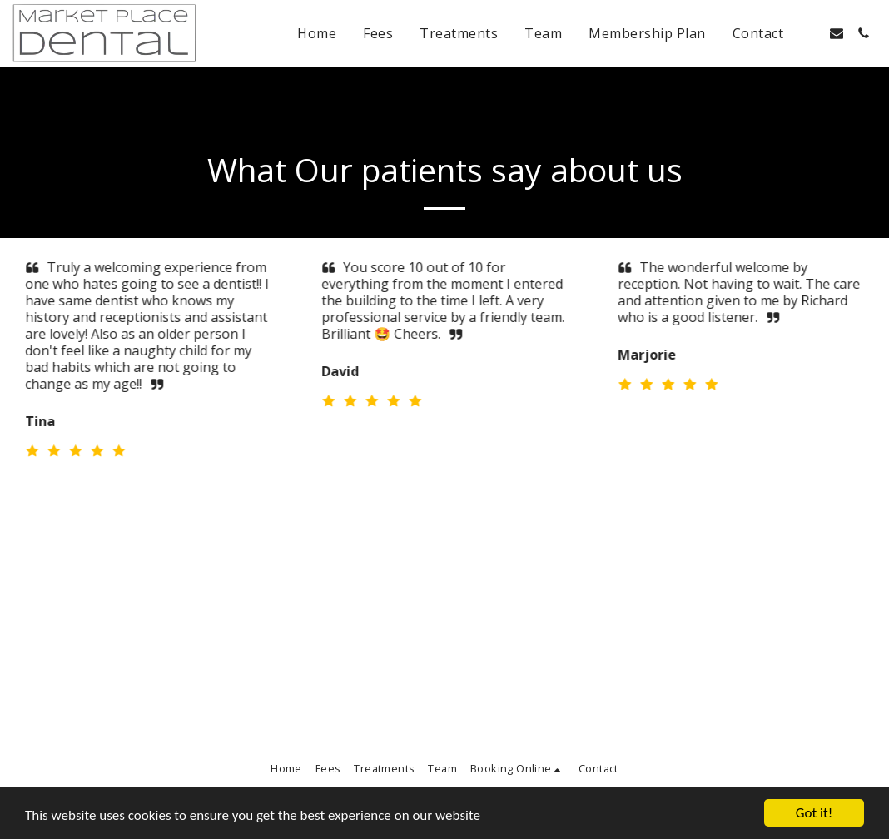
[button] (809, 33)
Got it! (814, 813)
